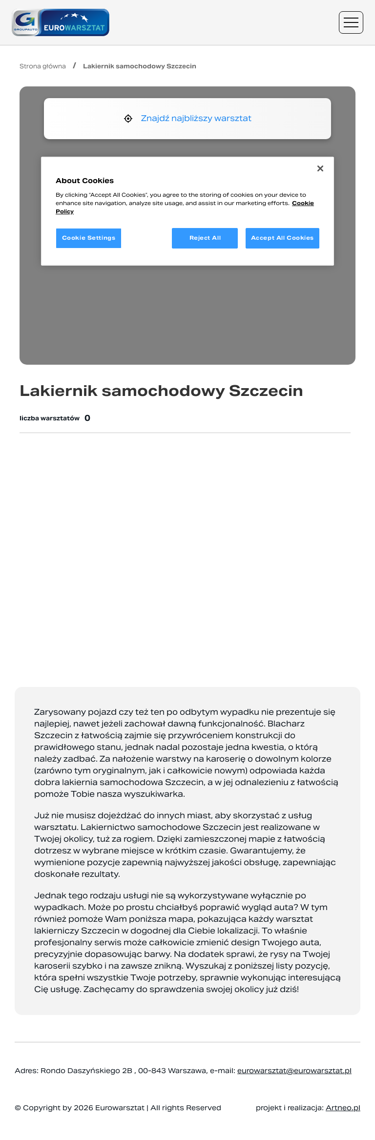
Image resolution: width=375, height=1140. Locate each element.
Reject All (205, 237)
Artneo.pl (343, 1107)
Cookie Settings (89, 237)
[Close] (320, 168)
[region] (187, 211)
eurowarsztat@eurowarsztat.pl (294, 1070)
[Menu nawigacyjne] (351, 22)
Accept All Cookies (282, 237)
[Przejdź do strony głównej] (60, 22)
